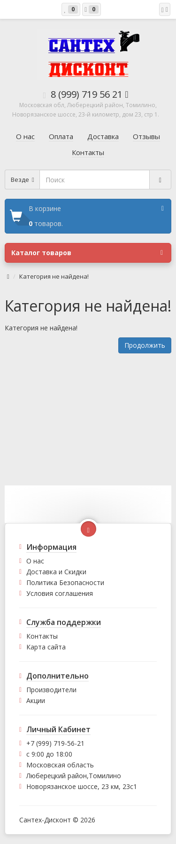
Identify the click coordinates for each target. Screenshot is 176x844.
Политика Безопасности (65, 582)
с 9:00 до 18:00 (49, 754)
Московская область (60, 764)
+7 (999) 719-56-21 (55, 743)
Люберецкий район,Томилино (73, 775)
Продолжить (144, 345)
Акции (35, 700)
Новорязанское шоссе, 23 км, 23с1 (81, 786)
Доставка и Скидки (56, 571)
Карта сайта (46, 646)
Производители (51, 689)
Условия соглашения (59, 593)
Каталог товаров (87, 253)
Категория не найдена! (54, 276)
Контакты (42, 636)
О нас (35, 560)
